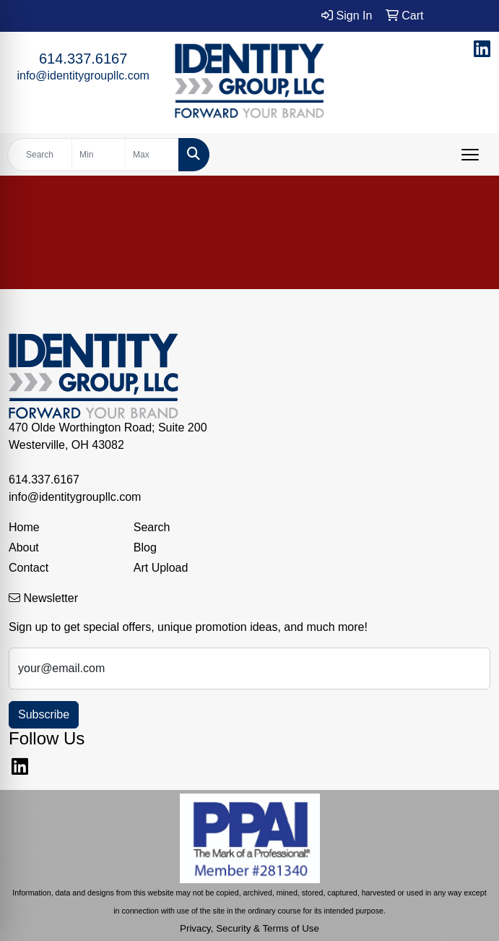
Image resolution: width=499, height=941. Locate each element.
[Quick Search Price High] (152, 154)
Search (152, 527)
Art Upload (161, 568)
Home (24, 527)
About (24, 547)
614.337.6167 (83, 58)
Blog (145, 547)
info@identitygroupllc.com (83, 75)
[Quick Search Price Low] (98, 154)
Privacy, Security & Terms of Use (249, 928)
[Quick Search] (39, 154)
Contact (28, 568)
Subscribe (43, 714)
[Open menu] (470, 154)
